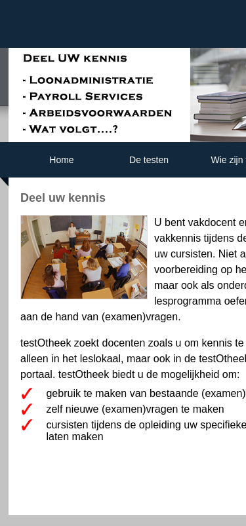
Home (61, 160)
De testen (149, 160)
